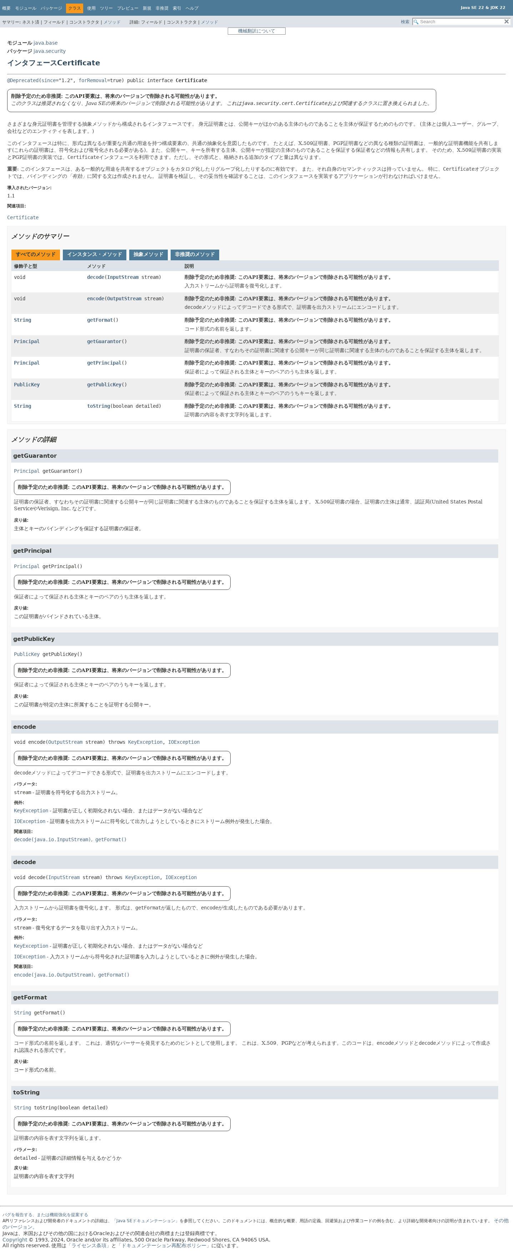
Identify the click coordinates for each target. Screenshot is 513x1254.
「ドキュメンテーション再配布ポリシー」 (163, 1245)
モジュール (25, 8)
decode (95, 277)
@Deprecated (23, 80)
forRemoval (93, 80)
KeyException (145, 742)
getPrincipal (104, 363)
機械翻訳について (256, 31)
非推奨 (162, 8)
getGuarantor (104, 341)
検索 (405, 21)
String (22, 320)
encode (95, 298)
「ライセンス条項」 (88, 1245)
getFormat (100, 320)
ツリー (106, 8)
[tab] (35, 255)
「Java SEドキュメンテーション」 (146, 1220)
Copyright (14, 1240)
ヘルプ (192, 8)
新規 (147, 8)
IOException (184, 742)
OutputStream (124, 298)
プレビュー (128, 8)
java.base (46, 43)
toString (98, 406)
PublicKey (27, 384)
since (48, 80)
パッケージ (51, 8)
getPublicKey (104, 384)
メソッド (112, 22)
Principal (27, 341)
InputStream (123, 277)
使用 (91, 8)
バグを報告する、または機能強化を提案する (45, 1214)
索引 (177, 8)
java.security (50, 51)
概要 (6, 8)
